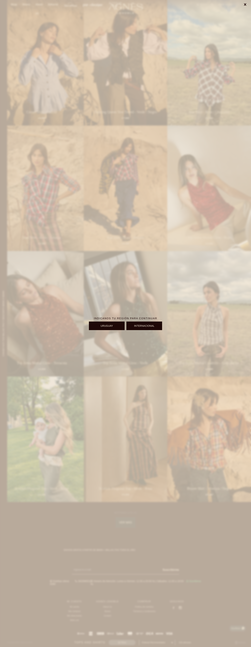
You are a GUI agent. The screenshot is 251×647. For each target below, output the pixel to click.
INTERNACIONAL (144, 325)
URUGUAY (107, 325)
